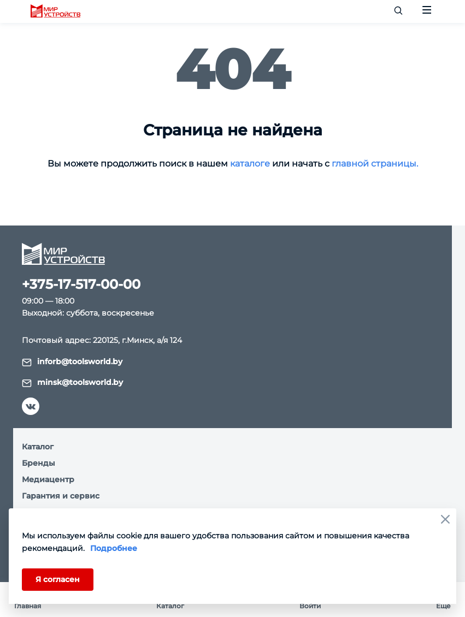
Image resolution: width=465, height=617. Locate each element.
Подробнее (113, 548)
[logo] (55, 11)
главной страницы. (375, 163)
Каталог (38, 447)
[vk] (30, 406)
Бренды (38, 463)
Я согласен (58, 579)
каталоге (250, 163)
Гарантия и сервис (60, 496)
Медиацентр (48, 479)
